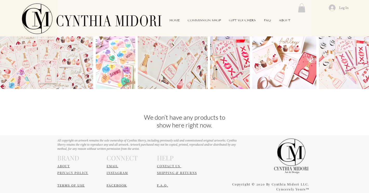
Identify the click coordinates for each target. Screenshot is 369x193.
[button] (301, 7)
